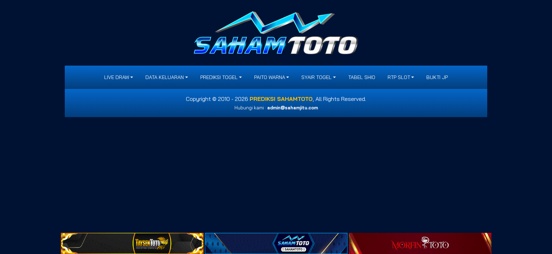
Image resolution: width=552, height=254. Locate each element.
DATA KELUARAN (164, 77)
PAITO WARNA (269, 77)
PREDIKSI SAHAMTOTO (281, 98)
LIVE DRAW (116, 77)
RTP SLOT (399, 77)
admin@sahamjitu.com (292, 107)
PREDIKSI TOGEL (219, 77)
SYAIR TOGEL (316, 77)
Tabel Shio (361, 77)
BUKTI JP (437, 77)
